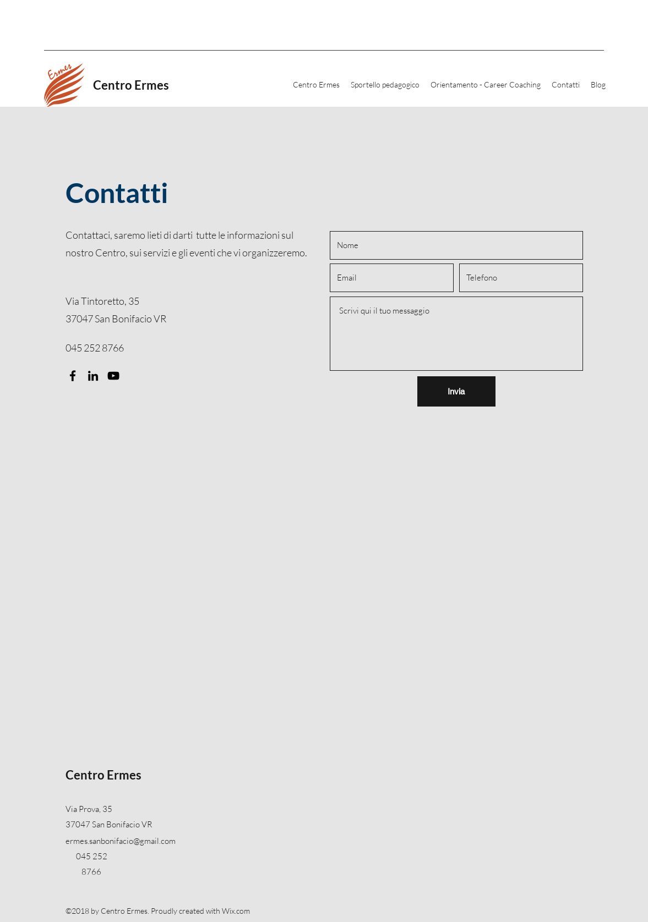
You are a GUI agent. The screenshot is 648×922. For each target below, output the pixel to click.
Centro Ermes (131, 85)
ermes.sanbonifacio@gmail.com (121, 841)
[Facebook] (73, 376)
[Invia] (456, 391)
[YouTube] (113, 376)
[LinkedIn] (93, 376)
